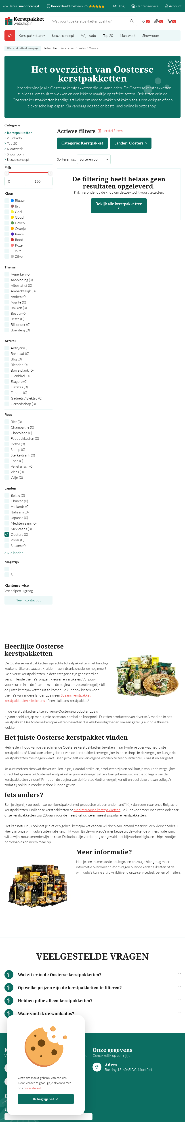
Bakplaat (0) (20, 353)
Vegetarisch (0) (22, 466)
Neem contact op (28, 600)
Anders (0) (19, 296)
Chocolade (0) (21, 433)
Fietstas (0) (19, 387)
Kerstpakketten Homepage (22, 48)
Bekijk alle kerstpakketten (118, 205)
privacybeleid (32, 1088)
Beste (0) (17, 319)
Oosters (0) (19, 534)
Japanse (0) (19, 517)
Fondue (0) (19, 392)
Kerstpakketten (32, 35)
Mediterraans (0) (24, 523)
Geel (16, 211)
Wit (16, 251)
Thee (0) (17, 460)
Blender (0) (19, 364)
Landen (82, 48)
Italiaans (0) (20, 512)
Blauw (18, 200)
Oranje (18, 228)
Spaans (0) (19, 545)
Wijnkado (88, 35)
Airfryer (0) (19, 348)
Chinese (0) (19, 501)
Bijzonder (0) (20, 324)
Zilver (17, 256)
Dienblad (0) (20, 376)
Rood (17, 239)
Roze (17, 245)
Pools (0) (17, 540)
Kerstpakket (67, 48)
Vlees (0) (17, 472)
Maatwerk (128, 35)
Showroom (150, 35)
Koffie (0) (18, 444)
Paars (17, 234)
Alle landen (13, 553)
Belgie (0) (18, 495)
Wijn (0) (17, 477)
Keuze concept (63, 35)
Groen (18, 223)
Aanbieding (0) (22, 280)
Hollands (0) (20, 506)
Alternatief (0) (21, 285)
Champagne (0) (22, 427)
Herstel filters (110, 130)
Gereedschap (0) (23, 404)
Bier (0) (16, 421)
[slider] (6, 173)
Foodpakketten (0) (25, 438)
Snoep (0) (18, 449)
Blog (118, 6)
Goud (17, 217)
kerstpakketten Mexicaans (24, 700)
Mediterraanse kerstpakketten (97, 810)
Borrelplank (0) (22, 370)
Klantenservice (144, 6)
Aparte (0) (18, 302)
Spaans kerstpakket (76, 695)
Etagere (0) (19, 381)
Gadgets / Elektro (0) (26, 398)
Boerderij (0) (20, 330)
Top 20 (108, 35)
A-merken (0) (21, 274)
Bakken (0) (19, 308)
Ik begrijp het (46, 1099)
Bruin (17, 206)
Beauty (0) (19, 313)
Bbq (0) (16, 359)
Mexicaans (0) (21, 529)
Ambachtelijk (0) (23, 291)
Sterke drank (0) (23, 455)
